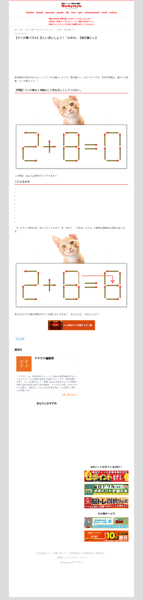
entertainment (92, 12)
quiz (80, 12)
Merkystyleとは (43, 553)
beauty (40, 12)
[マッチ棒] (20, 339)
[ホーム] (16, 30)
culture (113, 12)
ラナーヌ (83, 557)
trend (104, 12)
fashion (30, 12)
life (67, 12)
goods (60, 12)
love (73, 12)
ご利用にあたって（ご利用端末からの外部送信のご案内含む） (79, 553)
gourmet (50, 12)
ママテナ (74, 557)
